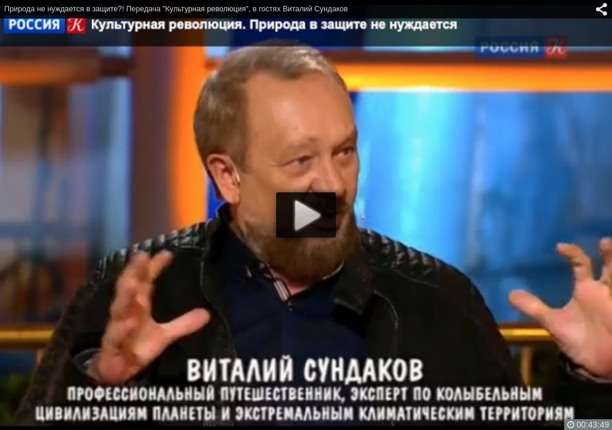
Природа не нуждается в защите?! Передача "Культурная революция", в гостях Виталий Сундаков (176, 9)
